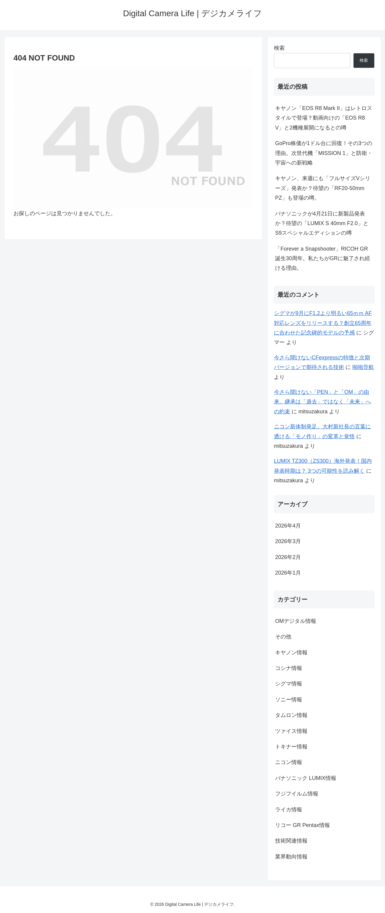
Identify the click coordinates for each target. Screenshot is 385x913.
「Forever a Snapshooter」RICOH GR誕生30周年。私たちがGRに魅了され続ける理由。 (322, 258)
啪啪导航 (363, 367)
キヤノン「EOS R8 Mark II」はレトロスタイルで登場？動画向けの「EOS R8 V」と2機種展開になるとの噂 (323, 118)
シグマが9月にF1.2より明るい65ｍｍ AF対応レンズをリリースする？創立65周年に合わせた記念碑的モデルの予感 (323, 323)
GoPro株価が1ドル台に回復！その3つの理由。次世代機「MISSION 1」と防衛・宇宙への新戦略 (323, 153)
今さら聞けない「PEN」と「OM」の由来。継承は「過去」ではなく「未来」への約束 (322, 402)
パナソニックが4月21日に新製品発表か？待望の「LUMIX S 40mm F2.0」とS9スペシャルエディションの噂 (322, 223)
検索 (279, 48)
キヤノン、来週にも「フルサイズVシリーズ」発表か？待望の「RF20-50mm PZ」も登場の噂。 (322, 188)
